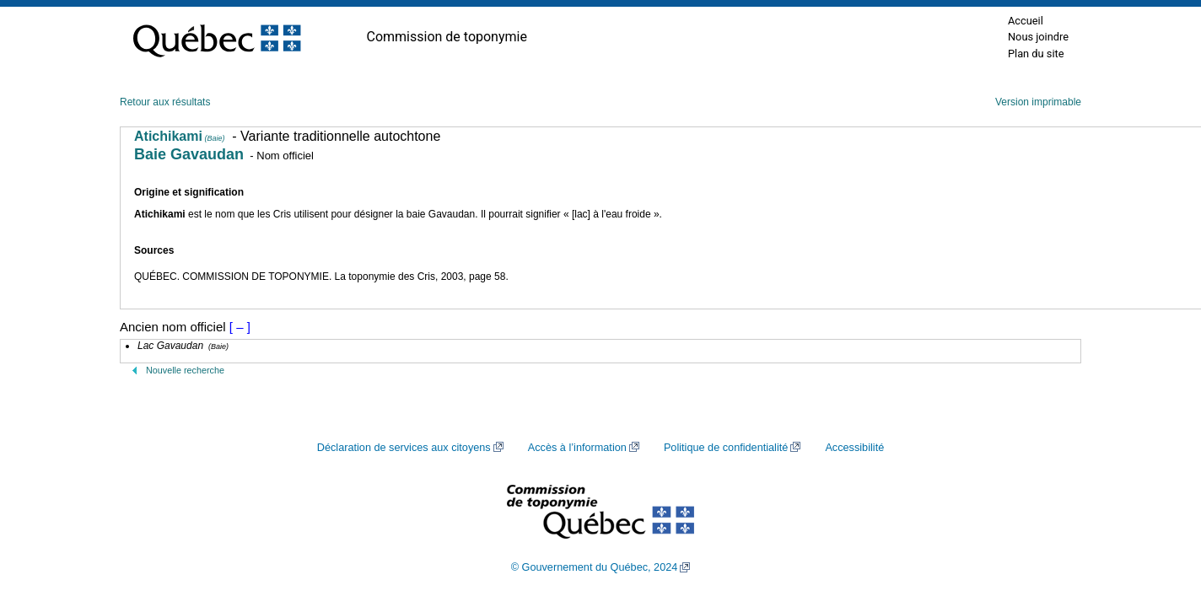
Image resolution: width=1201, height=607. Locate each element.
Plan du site (1036, 53)
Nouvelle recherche (185, 370)
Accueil (1025, 20)
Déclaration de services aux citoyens (404, 448)
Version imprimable (1038, 102)
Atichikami (179, 136)
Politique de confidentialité (726, 448)
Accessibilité (854, 448)
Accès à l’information (577, 448)
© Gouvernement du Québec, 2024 (594, 567)
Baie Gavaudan (189, 154)
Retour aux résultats (165, 102)
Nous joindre (1038, 36)
